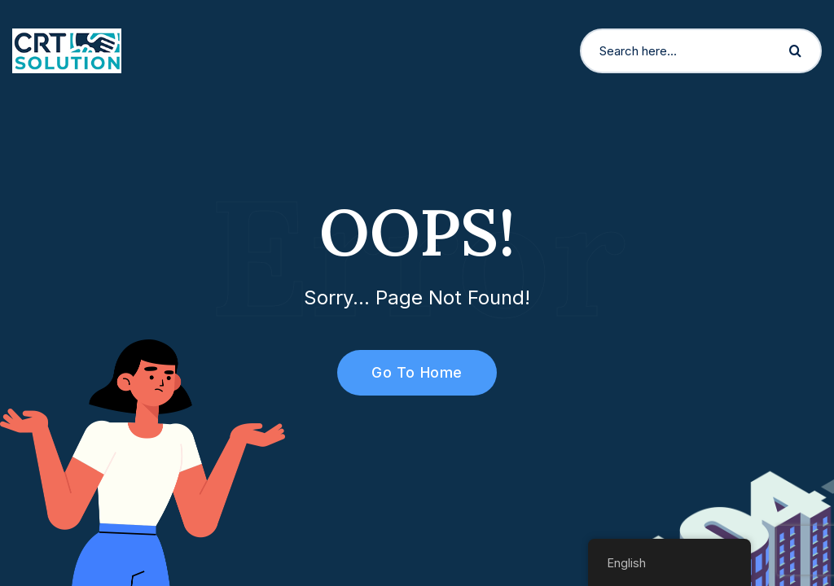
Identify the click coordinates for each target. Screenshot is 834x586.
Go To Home (407, 372)
